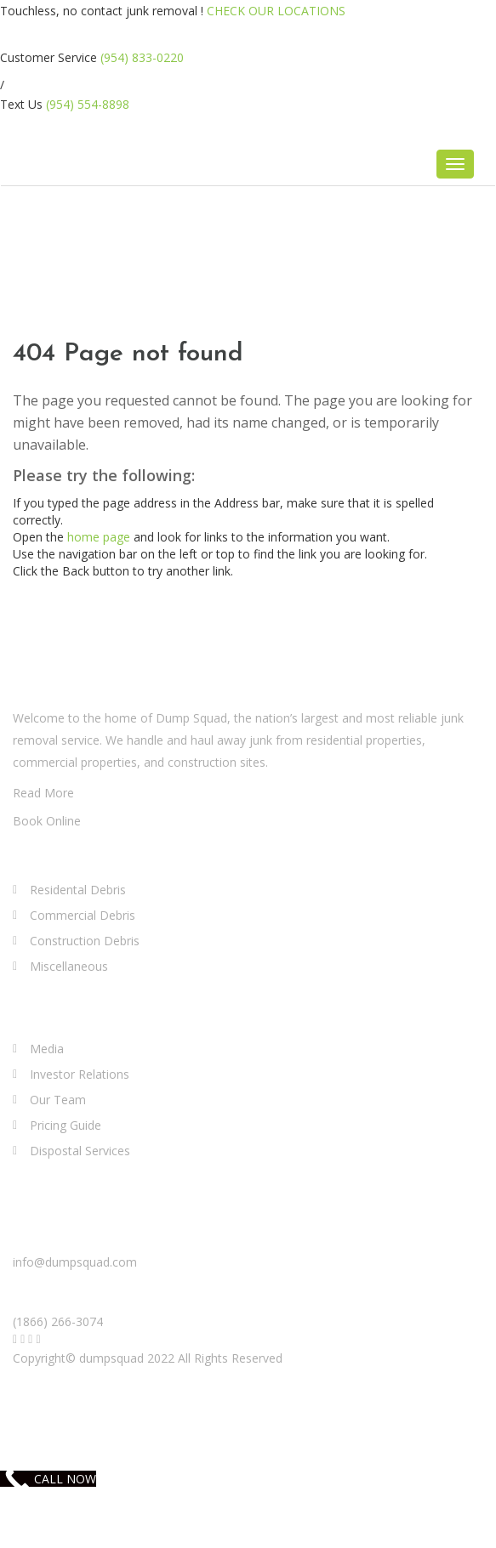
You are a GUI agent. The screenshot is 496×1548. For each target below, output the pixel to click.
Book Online (47, 821)
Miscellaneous (69, 966)
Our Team (58, 1100)
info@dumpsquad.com (75, 1262)
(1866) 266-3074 (58, 1321)
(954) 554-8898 (87, 104)
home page (98, 537)
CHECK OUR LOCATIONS (276, 11)
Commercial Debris (82, 915)
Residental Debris (78, 890)
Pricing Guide (65, 1125)
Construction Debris (85, 941)
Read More (43, 793)
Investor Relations (79, 1074)
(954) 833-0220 (142, 57)
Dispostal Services (80, 1151)
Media (47, 1049)
